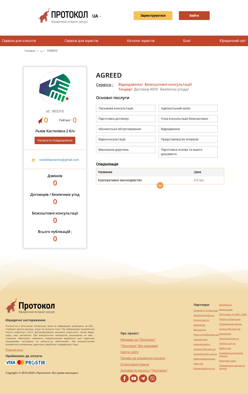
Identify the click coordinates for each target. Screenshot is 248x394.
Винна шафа (226, 309)
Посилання (225, 333)
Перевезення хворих (230, 324)
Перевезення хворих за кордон (232, 367)
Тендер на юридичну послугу (142, 358)
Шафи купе (225, 348)
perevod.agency (202, 344)
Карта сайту (129, 352)
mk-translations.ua (229, 338)
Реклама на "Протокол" (137, 340)
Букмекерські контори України (231, 354)
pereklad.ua (225, 304)
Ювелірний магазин (204, 358)
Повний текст (14, 350)
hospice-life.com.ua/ (230, 328)
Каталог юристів (141, 41)
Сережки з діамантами (206, 310)
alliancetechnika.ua (204, 315)
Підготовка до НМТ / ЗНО (233, 314)
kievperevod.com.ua (204, 368)
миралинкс (199, 324)
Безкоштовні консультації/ (168, 84)
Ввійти (194, 15)
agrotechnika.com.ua (205, 349)
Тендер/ (125, 89)
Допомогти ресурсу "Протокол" (144, 370)
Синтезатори (200, 339)
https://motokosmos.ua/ (206, 334)
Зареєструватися (153, 15)
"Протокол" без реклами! (139, 346)
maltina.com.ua (227, 343)
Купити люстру (201, 320)
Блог (187, 41)
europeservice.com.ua (205, 353)
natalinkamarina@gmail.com (59, 160)
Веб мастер (200, 329)
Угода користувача (134, 364)
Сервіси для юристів (81, 41)
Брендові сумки (227, 360)
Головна (30, 51)
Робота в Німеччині (230, 319)
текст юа (198, 363)
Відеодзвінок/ (130, 84)
